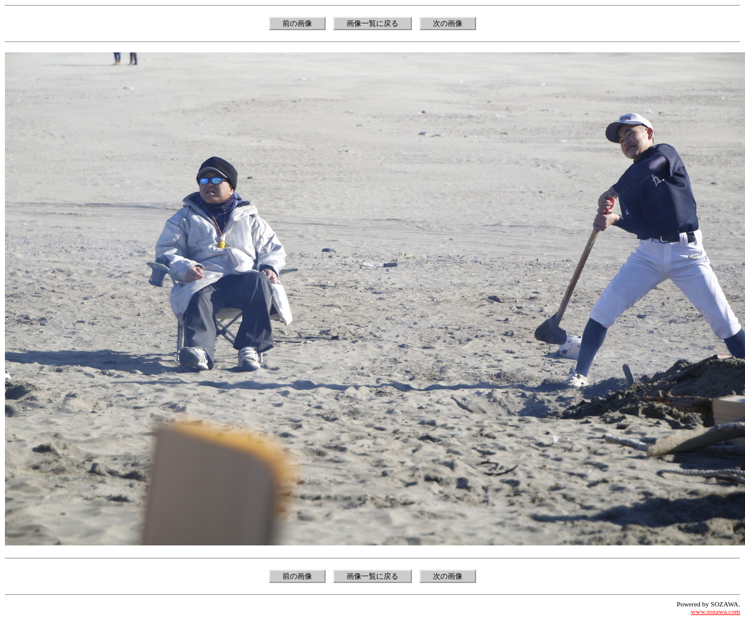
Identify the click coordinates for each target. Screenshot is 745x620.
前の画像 (297, 23)
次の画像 (448, 23)
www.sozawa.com (715, 611)
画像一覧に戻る (372, 23)
